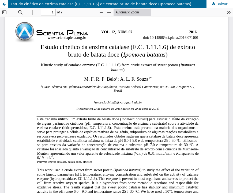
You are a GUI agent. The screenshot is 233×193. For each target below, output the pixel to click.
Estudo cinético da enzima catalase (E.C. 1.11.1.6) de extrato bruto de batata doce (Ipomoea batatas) (101, 3)
